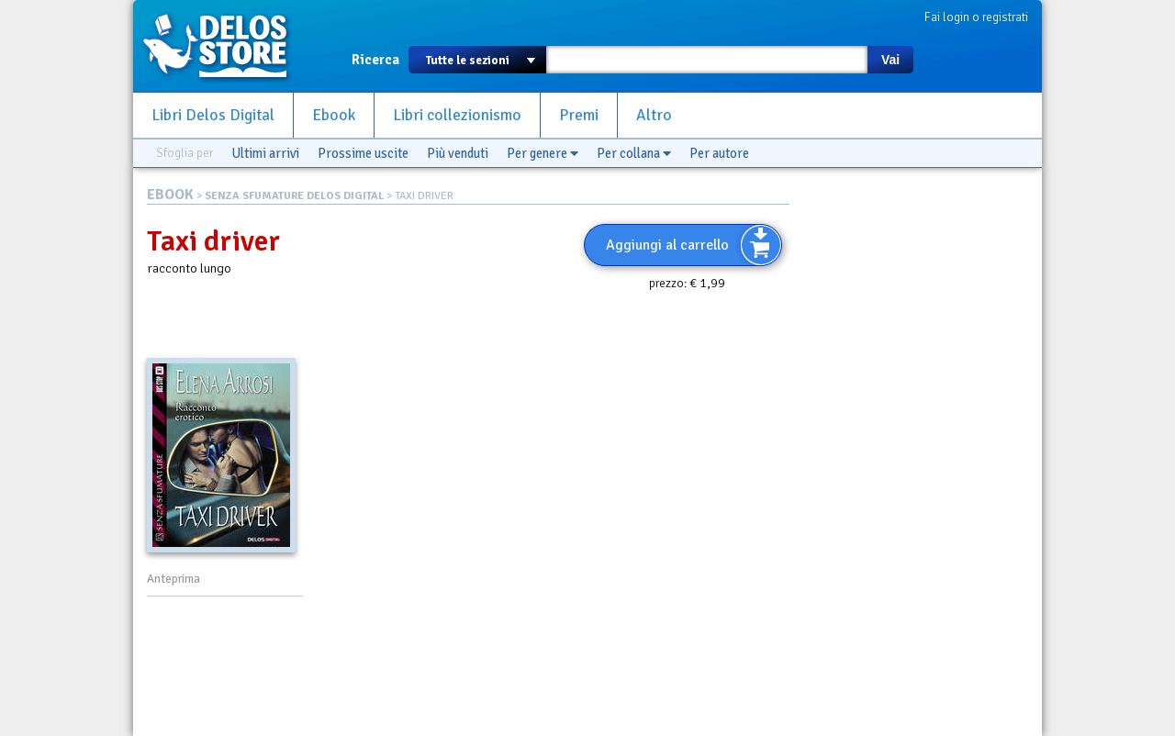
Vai (890, 59)
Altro (654, 115)
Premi (579, 115)
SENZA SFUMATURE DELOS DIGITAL (294, 196)
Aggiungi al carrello (667, 245)
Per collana (634, 153)
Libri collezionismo (457, 115)
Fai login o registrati (976, 17)
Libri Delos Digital (212, 115)
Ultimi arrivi (265, 153)
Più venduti (457, 153)
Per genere (542, 153)
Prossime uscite (363, 153)
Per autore (719, 153)
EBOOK (170, 194)
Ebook (333, 115)
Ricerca (375, 59)
